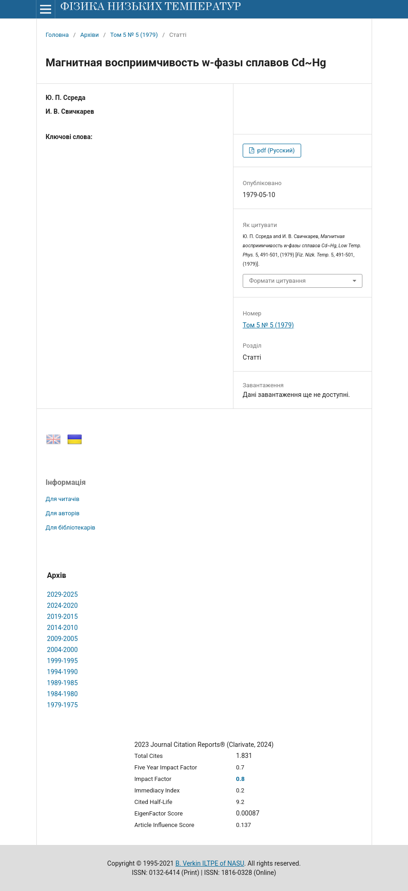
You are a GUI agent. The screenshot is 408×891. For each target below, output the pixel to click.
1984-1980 (62, 694)
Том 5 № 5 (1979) (133, 34)
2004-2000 (62, 649)
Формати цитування (277, 280)
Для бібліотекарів (70, 527)
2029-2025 (62, 594)
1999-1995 (62, 660)
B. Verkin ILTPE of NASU (209, 863)
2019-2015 (62, 616)
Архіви (89, 34)
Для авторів (63, 513)
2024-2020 (62, 605)
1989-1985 (62, 683)
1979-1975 (62, 705)
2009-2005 (62, 638)
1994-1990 (62, 672)
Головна (57, 34)
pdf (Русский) (275, 150)
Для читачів (62, 498)
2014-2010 (62, 627)
